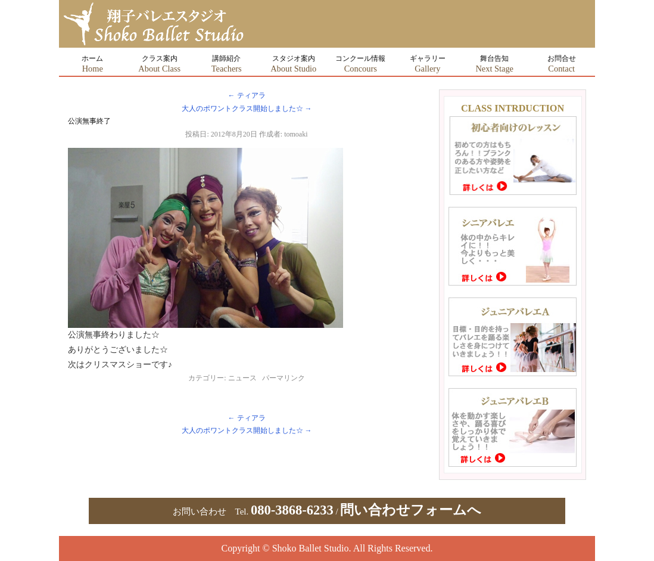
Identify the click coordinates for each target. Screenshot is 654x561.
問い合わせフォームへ (410, 510)
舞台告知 (494, 63)
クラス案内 (159, 63)
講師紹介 (226, 63)
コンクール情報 (360, 63)
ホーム (92, 63)
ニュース (242, 378)
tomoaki (295, 134)
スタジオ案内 (293, 63)
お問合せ (561, 63)
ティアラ (247, 95)
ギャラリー (428, 63)
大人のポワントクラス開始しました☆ (247, 108)
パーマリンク (283, 378)
